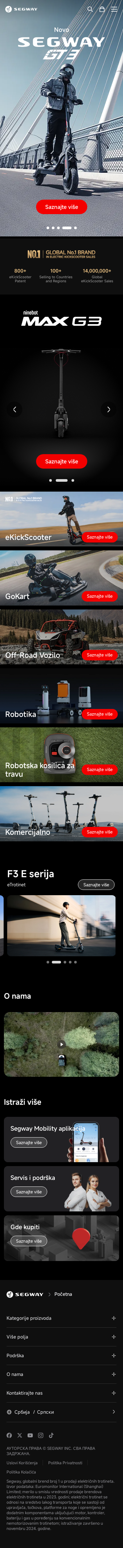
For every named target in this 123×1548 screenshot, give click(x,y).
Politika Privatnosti (65, 1462)
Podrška (15, 1355)
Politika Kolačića (21, 1471)
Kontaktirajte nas (25, 1393)
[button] (48, 228)
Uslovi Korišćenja (22, 1462)
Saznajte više (61, 206)
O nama (15, 1374)
